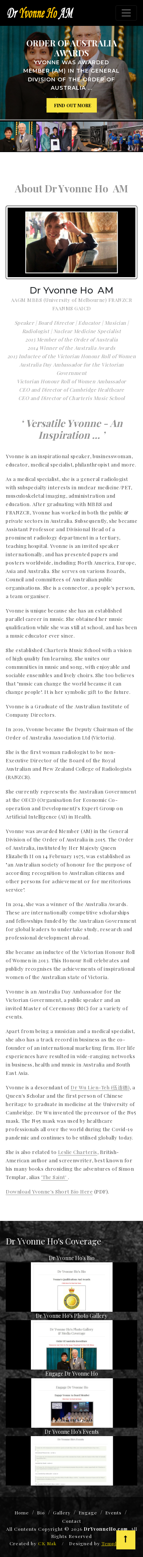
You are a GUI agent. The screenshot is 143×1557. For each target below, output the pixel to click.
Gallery (62, 1512)
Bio (41, 1512)
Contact (71, 1521)
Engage (88, 1512)
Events (113, 1512)
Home (21, 1512)
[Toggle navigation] (126, 13)
